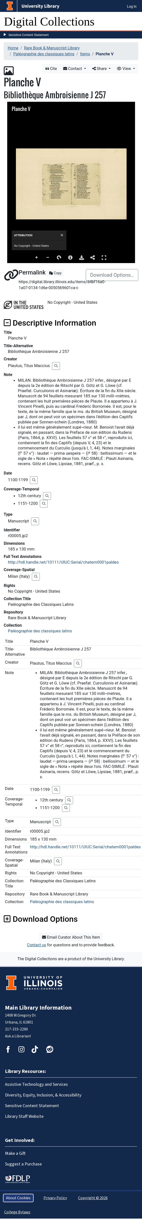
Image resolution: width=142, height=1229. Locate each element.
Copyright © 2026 (93, 1198)
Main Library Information (38, 1007)
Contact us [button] (36, 945)
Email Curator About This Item (71, 937)
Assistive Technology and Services (36, 1084)
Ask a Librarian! (18, 1036)
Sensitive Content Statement (28, 35)
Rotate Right (59, 257)
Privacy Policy (55, 1198)
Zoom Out (48, 257)
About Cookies (18, 1198)
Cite (51, 68)
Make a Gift (15, 1153)
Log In (132, 6)
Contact (73, 68)
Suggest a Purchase (23, 1164)
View (124, 68)
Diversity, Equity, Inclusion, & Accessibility (43, 1095)
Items (85, 54)
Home (13, 48)
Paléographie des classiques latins (44, 54)
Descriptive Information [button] (50, 323)
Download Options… (112, 275)
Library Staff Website (24, 1116)
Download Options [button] (41, 919)
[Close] (61, 235)
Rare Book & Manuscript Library (52, 48)
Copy (55, 273)
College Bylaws (17, 1212)
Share (100, 68)
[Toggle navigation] (135, 22)
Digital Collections (49, 21)
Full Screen (104, 257)
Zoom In (37, 257)
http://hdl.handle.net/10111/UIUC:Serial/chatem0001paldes (63, 562)
